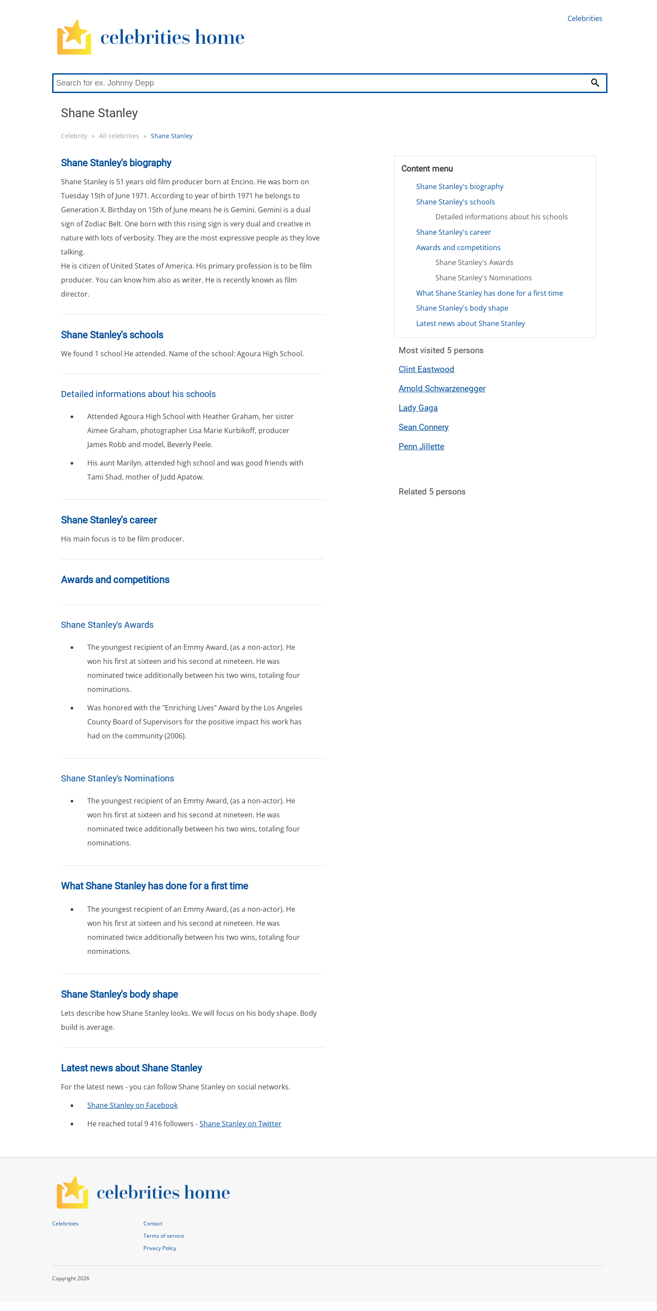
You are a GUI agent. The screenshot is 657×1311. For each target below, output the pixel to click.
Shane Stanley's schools (455, 202)
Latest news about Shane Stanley (470, 323)
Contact (152, 1223)
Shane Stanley (172, 136)
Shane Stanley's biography (459, 186)
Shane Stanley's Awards (475, 262)
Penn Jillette (421, 446)
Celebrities (585, 18)
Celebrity (74, 136)
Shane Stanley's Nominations (484, 278)
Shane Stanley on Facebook (132, 1105)
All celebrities (119, 136)
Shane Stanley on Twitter (241, 1123)
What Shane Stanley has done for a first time (489, 293)
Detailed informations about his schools (502, 217)
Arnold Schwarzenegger (442, 388)
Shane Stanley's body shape (462, 308)
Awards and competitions (458, 247)
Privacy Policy (159, 1248)
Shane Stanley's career (453, 232)
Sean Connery (424, 427)
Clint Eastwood (426, 369)
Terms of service (163, 1235)
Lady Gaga (418, 408)
